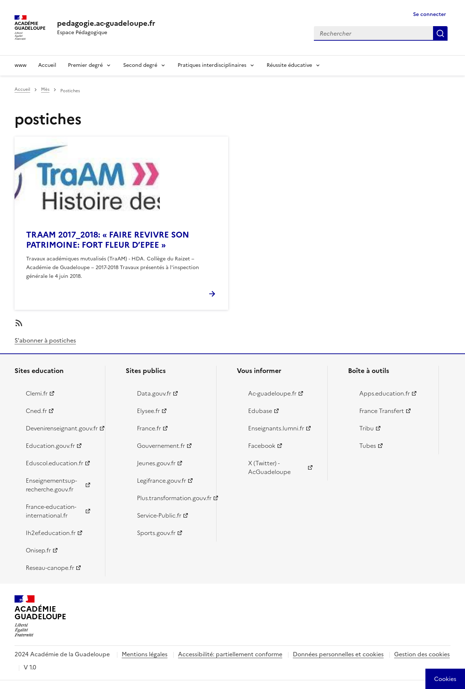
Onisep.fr (38, 550)
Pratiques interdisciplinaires (212, 65)
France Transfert (381, 410)
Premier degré (85, 65)
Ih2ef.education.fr (51, 532)
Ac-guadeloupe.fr (272, 393)
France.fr (149, 428)
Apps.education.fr (384, 393)
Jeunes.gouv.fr (156, 463)
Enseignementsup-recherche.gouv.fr (51, 485)
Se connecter (429, 14)
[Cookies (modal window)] (445, 679)
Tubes (367, 445)
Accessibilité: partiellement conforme (230, 654)
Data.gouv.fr (154, 393)
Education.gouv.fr (50, 445)
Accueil (47, 65)
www (21, 65)
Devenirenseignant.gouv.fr (61, 428)
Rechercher (440, 33)
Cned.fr (36, 410)
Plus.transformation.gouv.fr (172, 498)
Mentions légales (144, 654)
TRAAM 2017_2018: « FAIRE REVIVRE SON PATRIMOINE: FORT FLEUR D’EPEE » (107, 240)
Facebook (261, 445)
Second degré (140, 65)
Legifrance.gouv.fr (161, 480)
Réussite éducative (289, 65)
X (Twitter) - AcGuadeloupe (269, 467)
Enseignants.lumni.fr (276, 428)
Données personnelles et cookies (338, 654)
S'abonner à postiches (45, 340)
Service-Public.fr (159, 515)
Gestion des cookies (422, 654)
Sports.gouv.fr (156, 532)
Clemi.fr (37, 393)
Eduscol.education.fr (54, 463)
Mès (45, 89)
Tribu (366, 428)
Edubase (260, 410)
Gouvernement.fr (161, 445)
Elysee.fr (148, 410)
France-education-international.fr (51, 511)
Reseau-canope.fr (50, 567)
